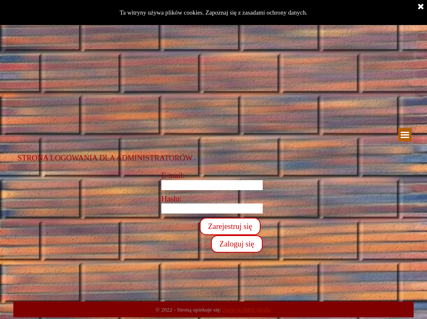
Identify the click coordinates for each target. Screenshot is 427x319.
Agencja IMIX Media (246, 309)
